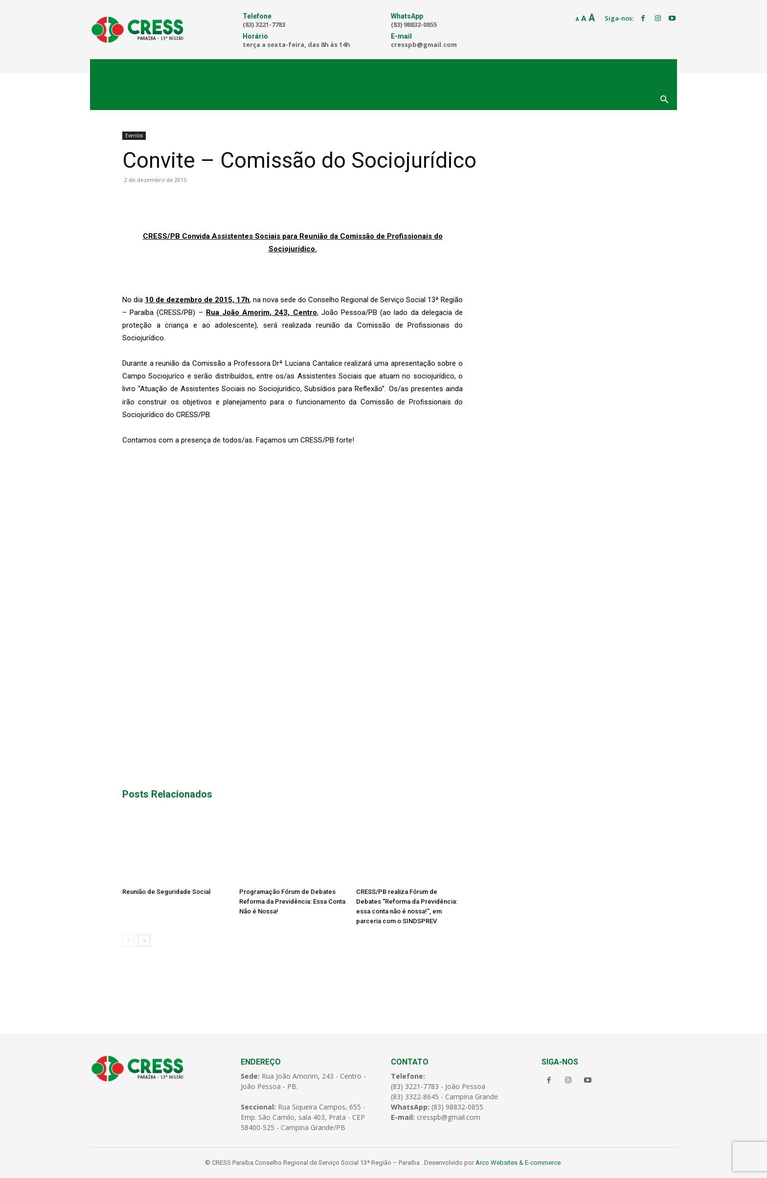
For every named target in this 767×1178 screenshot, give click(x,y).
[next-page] (144, 940)
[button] (664, 100)
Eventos (134, 135)
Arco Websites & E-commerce (518, 1162)
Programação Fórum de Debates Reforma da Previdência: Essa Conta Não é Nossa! (292, 901)
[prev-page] (128, 940)
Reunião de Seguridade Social (166, 891)
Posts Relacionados (167, 794)
